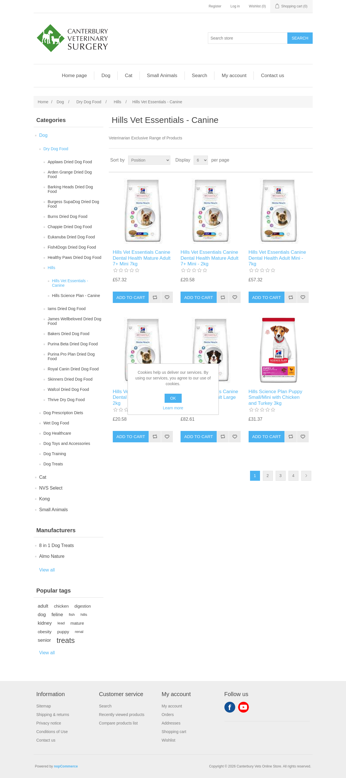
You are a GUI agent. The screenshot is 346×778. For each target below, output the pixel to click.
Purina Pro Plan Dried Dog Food (71, 356)
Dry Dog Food (56, 148)
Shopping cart (174, 731)
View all (47, 569)
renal (79, 632)
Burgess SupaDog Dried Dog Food (73, 204)
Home (43, 102)
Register (215, 6)
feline (57, 614)
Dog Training (55, 453)
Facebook (229, 707)
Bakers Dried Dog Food (68, 333)
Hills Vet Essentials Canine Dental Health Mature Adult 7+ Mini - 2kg (209, 258)
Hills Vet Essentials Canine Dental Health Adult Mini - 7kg (277, 258)
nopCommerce (66, 766)
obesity (45, 631)
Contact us (272, 75)
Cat (128, 75)
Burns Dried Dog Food (67, 216)
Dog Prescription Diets (63, 412)
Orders (168, 714)
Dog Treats (53, 464)
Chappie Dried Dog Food (70, 226)
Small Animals (162, 75)
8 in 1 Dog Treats (56, 545)
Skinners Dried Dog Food (70, 379)
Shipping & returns (52, 714)
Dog (105, 75)
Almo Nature (52, 556)
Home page (74, 75)
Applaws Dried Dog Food (70, 162)
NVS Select (51, 488)
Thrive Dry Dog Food (66, 399)
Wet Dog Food (56, 423)
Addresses (171, 723)
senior (44, 640)
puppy (63, 631)
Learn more (173, 408)
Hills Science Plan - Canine (76, 295)
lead (61, 623)
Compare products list (118, 723)
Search (199, 75)
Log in (235, 6)
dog (42, 614)
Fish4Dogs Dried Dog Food (72, 247)
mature (77, 623)
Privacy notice (48, 723)
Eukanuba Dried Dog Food (71, 237)
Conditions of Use (52, 731)
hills (84, 614)
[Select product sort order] (149, 160)
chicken (61, 606)
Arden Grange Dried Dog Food (70, 174)
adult (43, 606)
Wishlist (168, 740)
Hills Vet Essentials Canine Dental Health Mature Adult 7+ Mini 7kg (142, 258)
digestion (82, 606)
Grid (297, 160)
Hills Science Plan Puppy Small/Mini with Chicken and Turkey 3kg (275, 397)
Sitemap (43, 706)
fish (72, 614)
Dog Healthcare (57, 433)
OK (173, 398)
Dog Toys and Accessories (67, 443)
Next (306, 476)
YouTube (243, 707)
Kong (44, 498)
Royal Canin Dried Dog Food (73, 369)
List (307, 160)
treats (66, 640)
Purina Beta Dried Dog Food (73, 344)
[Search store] (248, 38)
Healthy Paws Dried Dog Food (74, 257)
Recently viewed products (122, 714)
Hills (51, 267)
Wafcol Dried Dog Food (68, 389)
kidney (45, 623)
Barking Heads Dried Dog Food (70, 189)
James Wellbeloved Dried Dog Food (74, 321)
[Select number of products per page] (201, 160)
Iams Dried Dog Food (67, 308)
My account (234, 75)
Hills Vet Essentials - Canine (70, 283)
